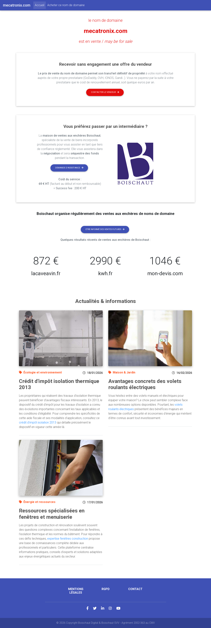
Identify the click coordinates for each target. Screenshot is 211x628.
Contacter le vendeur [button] (105, 92)
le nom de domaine (105, 20)
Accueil (40, 5)
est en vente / (105, 41)
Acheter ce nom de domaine (66, 5)
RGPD (106, 589)
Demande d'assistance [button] (69, 168)
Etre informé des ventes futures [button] (105, 229)
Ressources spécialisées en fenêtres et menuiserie (51, 514)
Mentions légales (75, 590)
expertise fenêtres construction (67, 538)
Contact (135, 589)
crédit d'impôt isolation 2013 (37, 422)
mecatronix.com (105, 30)
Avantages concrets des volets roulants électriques (144, 384)
